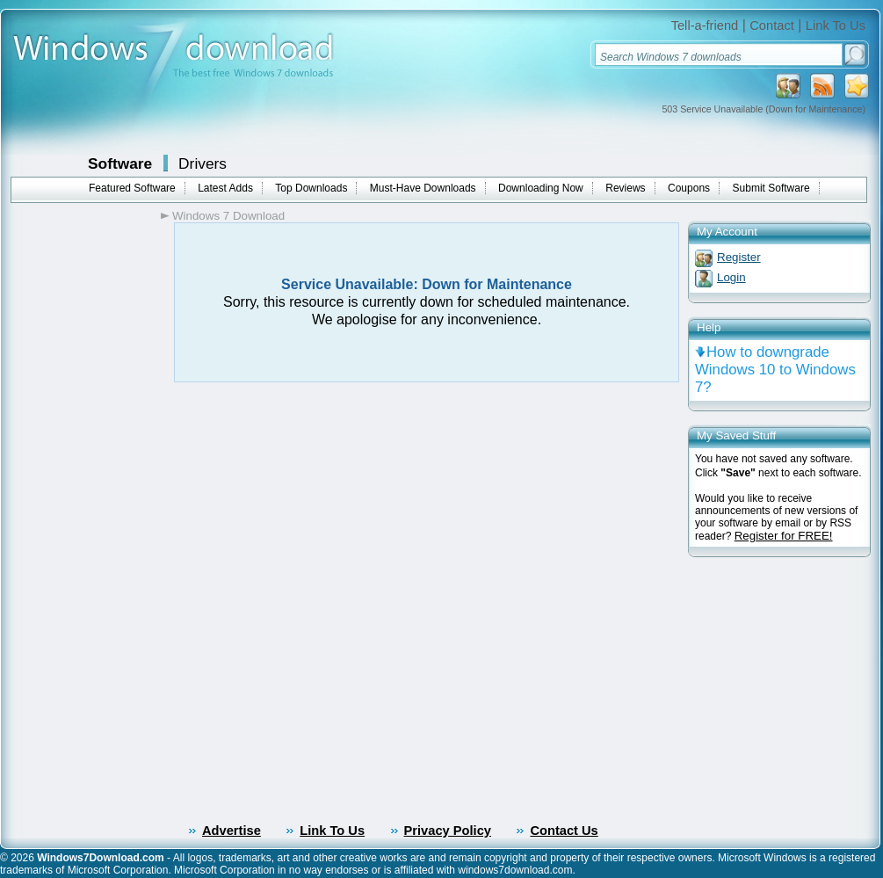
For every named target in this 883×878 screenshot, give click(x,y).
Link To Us (835, 25)
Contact (771, 25)
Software (120, 163)
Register (739, 257)
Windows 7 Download (228, 215)
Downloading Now (540, 188)
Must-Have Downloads (423, 188)
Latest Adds (225, 188)
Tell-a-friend (705, 25)
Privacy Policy (447, 831)
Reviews (625, 188)
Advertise (231, 831)
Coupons (689, 188)
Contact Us (563, 831)
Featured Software (132, 188)
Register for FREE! (784, 535)
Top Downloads (311, 188)
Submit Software (771, 188)
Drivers (202, 163)
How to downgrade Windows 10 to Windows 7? (775, 369)
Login (731, 277)
